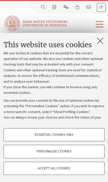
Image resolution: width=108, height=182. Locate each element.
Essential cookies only (54, 134)
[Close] (100, 41)
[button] (87, 24)
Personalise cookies (54, 151)
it (101, 7)
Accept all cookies (54, 168)
